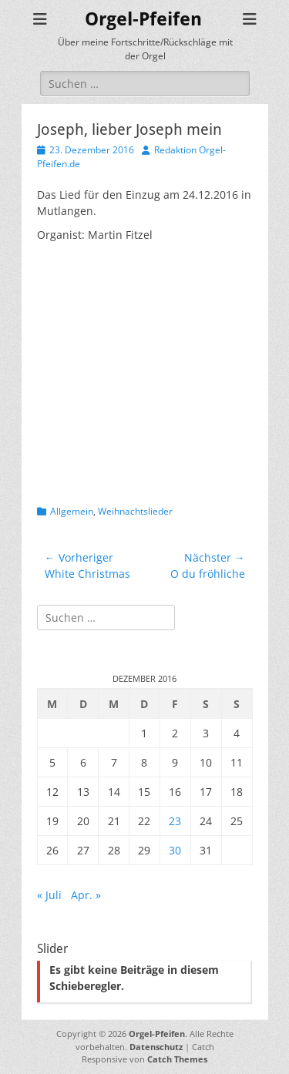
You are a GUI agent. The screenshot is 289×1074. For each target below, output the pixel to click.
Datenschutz (156, 1046)
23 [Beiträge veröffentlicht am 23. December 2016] (175, 821)
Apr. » (86, 895)
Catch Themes (177, 1059)
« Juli (49, 895)
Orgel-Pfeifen (143, 19)
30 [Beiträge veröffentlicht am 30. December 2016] (175, 850)
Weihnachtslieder (135, 511)
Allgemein (71, 511)
